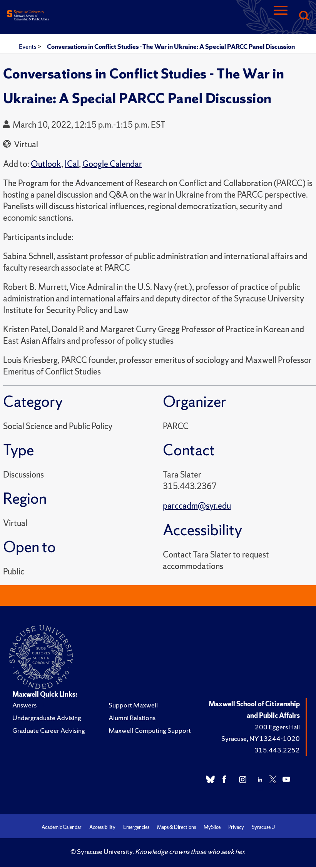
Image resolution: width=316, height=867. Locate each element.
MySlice (212, 827)
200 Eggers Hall (277, 726)
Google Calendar (112, 164)
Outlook (46, 164)
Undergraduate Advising (46, 717)
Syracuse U (263, 827)
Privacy (236, 827)
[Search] (303, 16)
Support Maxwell (133, 705)
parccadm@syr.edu (197, 505)
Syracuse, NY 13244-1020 (260, 738)
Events (28, 46)
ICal (72, 164)
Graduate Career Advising (48, 730)
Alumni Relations (132, 717)
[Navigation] (280, 16)
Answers (24, 705)
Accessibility (102, 827)
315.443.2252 (277, 750)
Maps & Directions (176, 827)
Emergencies (136, 827)
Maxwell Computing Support (150, 730)
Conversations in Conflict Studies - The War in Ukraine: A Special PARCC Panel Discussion (171, 46)
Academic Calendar (62, 827)
